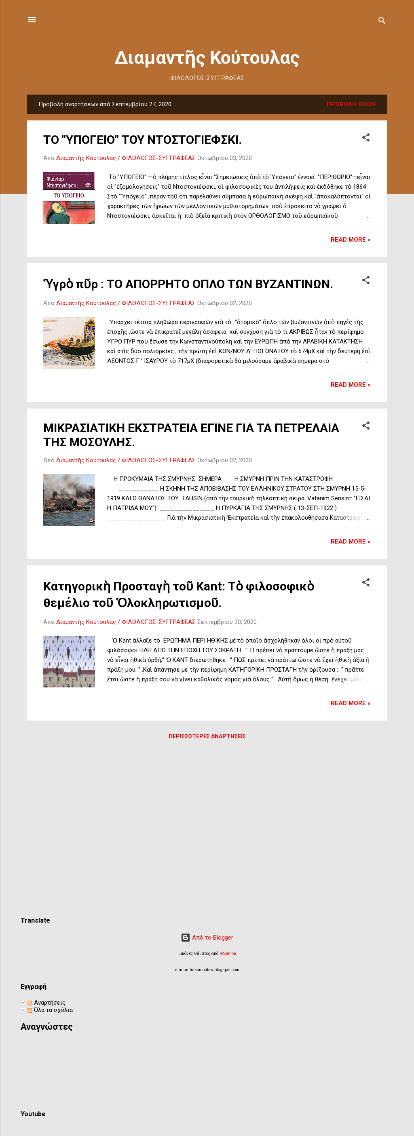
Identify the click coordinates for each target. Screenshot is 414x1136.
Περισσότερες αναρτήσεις (207, 736)
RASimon (228, 953)
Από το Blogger (207, 937)
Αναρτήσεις (46, 1002)
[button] (366, 139)
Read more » (351, 239)
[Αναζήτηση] (382, 22)
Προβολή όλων (351, 104)
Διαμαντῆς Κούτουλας (207, 57)
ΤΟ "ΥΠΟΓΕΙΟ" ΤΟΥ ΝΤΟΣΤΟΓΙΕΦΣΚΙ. (142, 140)
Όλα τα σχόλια (50, 1010)
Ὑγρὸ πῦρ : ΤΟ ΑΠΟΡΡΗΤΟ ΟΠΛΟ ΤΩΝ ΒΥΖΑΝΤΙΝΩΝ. (188, 284)
